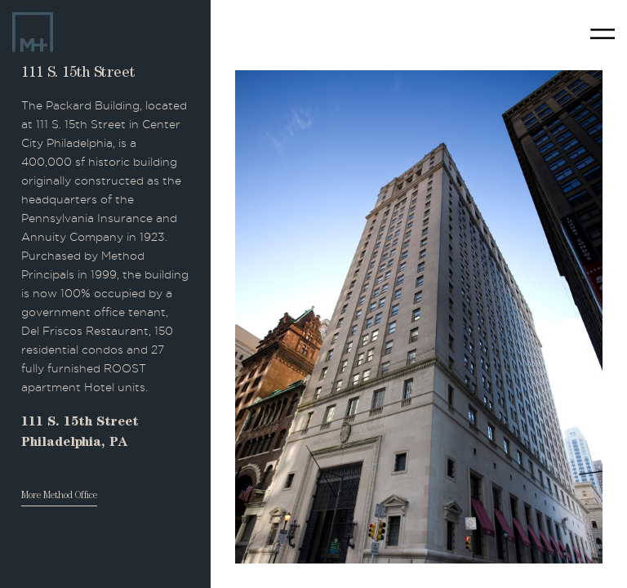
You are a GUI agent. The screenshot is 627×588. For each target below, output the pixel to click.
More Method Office (59, 496)
